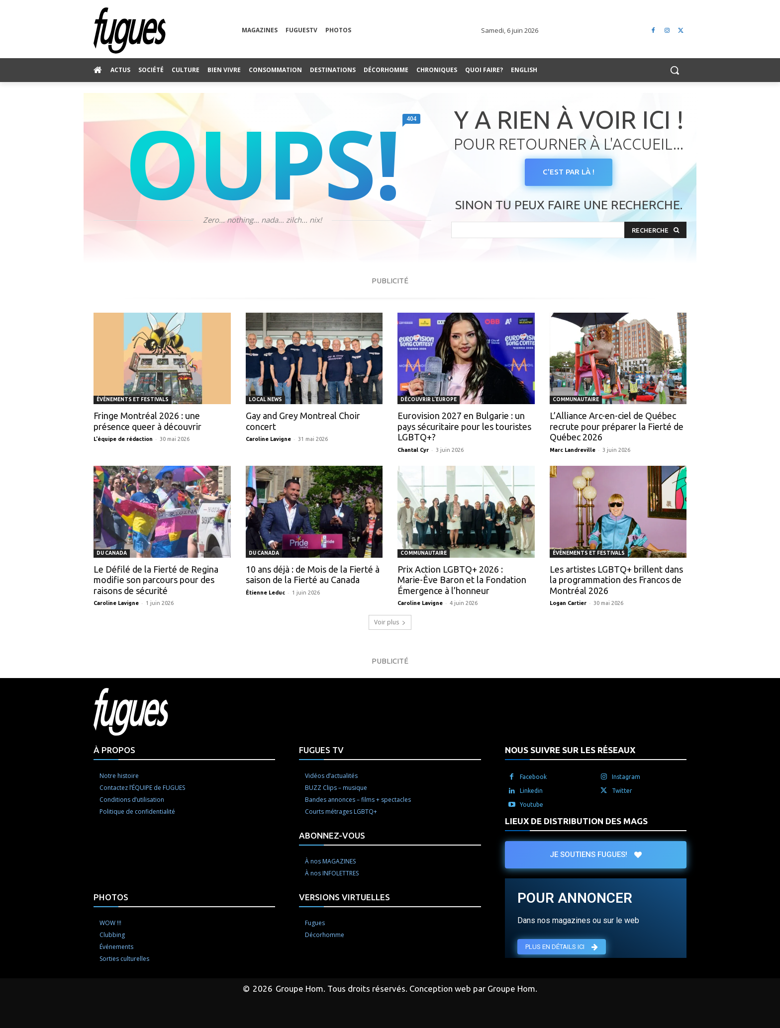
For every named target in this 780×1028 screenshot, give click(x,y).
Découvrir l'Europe (428, 399)
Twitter (622, 790)
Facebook (533, 776)
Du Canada (112, 553)
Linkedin (531, 790)
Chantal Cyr (413, 450)
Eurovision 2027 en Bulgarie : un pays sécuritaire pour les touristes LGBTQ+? (464, 426)
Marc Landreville (572, 450)
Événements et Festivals (133, 399)
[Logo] (168, 30)
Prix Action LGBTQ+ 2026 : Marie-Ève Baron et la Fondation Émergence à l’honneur (461, 580)
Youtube (531, 804)
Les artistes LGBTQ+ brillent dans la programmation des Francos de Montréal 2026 (616, 580)
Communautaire (576, 399)
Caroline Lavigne (268, 439)
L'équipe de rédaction (123, 439)
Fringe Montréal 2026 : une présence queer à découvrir (147, 421)
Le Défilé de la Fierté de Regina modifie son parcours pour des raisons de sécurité (156, 580)
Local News (265, 399)
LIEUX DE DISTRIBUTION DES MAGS (576, 821)
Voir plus (390, 622)
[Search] (655, 230)
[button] (674, 70)
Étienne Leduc (265, 593)
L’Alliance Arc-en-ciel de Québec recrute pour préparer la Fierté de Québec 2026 (616, 426)
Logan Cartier (568, 603)
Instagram (626, 776)
